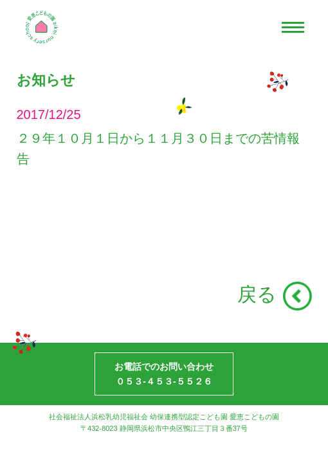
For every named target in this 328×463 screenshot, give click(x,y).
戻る (257, 294)
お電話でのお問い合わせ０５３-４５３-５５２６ (164, 373)
